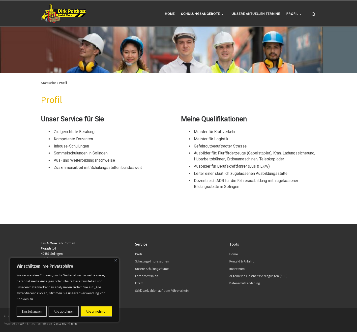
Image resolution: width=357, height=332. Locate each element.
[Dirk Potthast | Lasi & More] (63, 12)
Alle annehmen (96, 311)
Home (233, 254)
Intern (139, 283)
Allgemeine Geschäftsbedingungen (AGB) (258, 276)
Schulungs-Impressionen (152, 261)
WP (22, 323)
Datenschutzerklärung (244, 283)
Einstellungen (32, 311)
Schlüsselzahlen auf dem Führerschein (162, 291)
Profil (139, 254)
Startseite (48, 82)
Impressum (237, 269)
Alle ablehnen (64, 311)
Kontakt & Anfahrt (241, 261)
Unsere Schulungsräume (152, 269)
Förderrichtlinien (146, 276)
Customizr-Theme (66, 323)
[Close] (116, 260)
